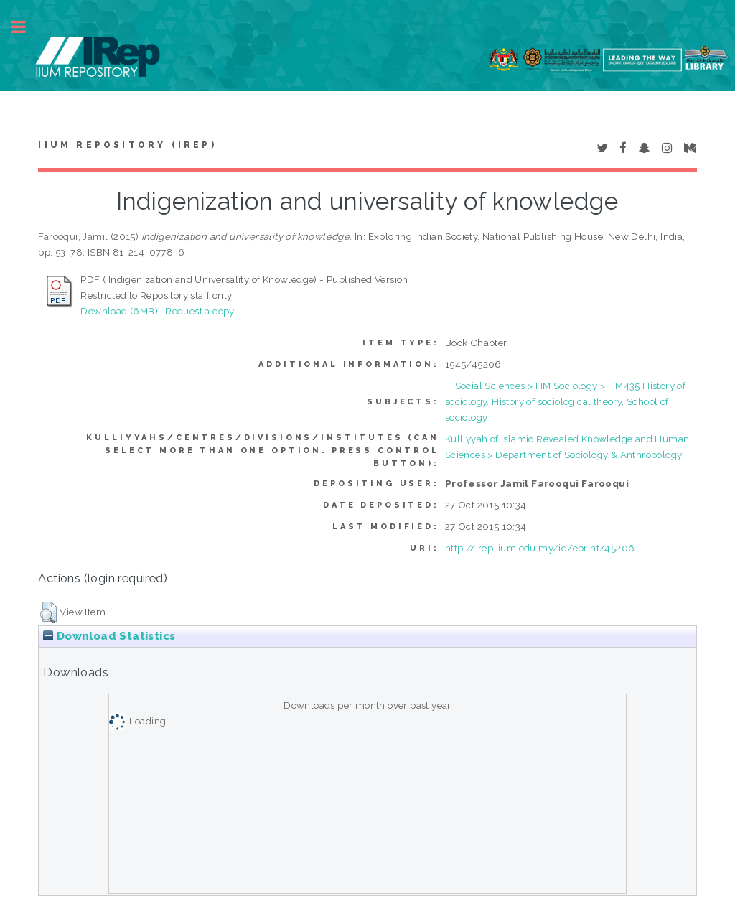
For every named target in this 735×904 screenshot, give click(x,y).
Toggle (26, 27)
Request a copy (200, 311)
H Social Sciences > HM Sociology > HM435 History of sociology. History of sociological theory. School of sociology (565, 401)
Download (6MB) (119, 311)
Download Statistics (109, 636)
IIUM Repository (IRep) (127, 145)
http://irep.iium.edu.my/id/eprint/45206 (540, 548)
